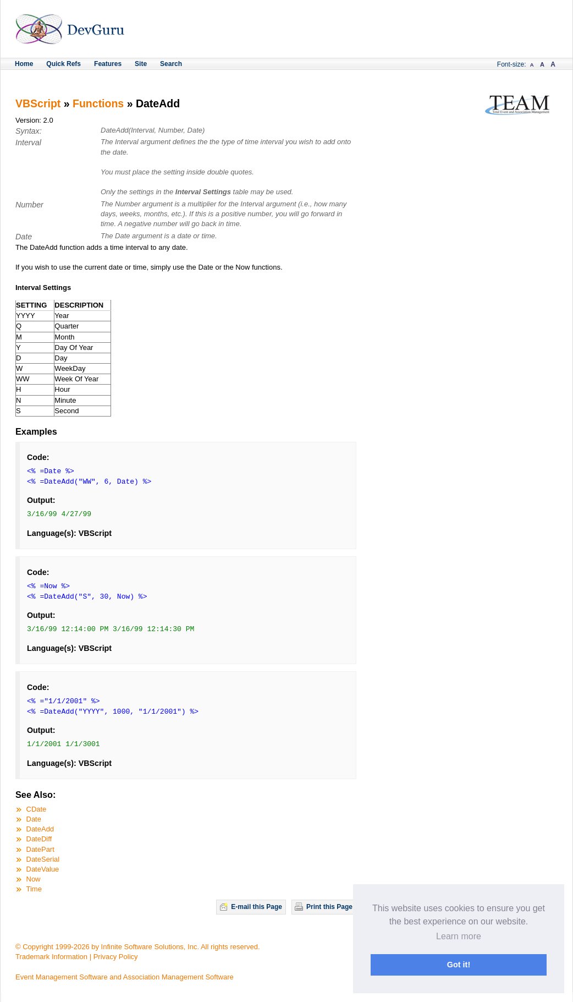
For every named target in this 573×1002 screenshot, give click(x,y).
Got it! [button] (458, 964)
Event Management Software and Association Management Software (124, 977)
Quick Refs (63, 64)
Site (141, 64)
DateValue (42, 869)
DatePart (40, 849)
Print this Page (329, 907)
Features (108, 64)
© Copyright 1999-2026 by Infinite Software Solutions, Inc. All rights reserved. (137, 947)
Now (33, 879)
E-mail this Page (256, 907)
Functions (98, 103)
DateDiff (39, 839)
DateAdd (40, 829)
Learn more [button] (458, 936)
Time (34, 889)
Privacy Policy (115, 956)
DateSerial (43, 859)
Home (24, 64)
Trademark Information (51, 956)
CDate (36, 809)
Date (33, 819)
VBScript (37, 103)
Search (171, 64)
